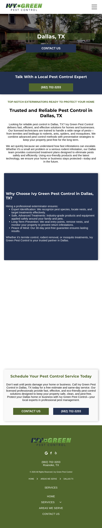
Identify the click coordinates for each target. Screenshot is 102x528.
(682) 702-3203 (51, 461)
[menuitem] (51, 496)
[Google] (46, 453)
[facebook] (51, 453)
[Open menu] (94, 7)
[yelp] (56, 453)
